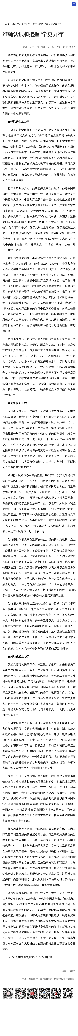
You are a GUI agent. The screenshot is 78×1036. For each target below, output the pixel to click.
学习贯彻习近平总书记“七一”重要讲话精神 (38, 24)
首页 (7, 24)
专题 (13, 24)
